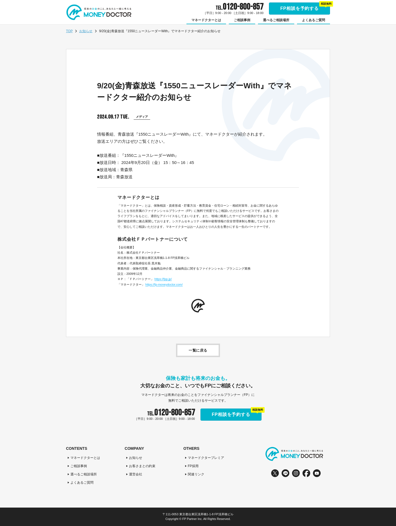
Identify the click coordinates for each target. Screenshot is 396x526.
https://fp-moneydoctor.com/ (164, 284)
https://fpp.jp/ (163, 279)
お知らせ (85, 31)
